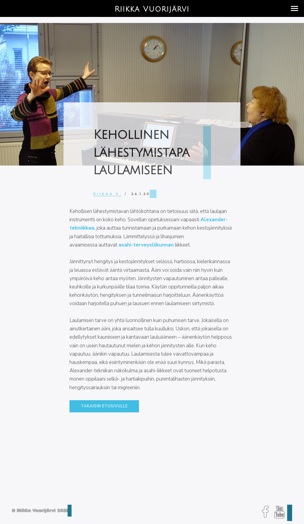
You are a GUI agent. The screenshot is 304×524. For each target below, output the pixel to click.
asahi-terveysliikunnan (146, 247)
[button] (294, 8)
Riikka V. (107, 195)
